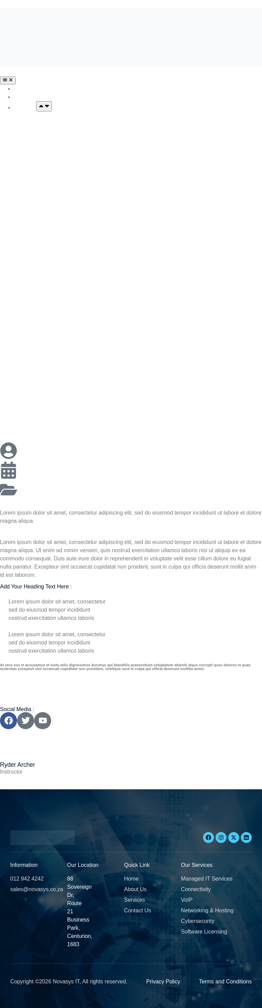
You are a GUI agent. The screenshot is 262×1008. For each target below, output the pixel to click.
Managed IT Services (42, 122)
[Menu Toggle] (8, 80)
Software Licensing (39, 366)
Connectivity (30, 178)
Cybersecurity (32, 310)
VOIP (21, 216)
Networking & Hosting (42, 272)
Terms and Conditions (225, 981)
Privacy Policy (163, 981)
